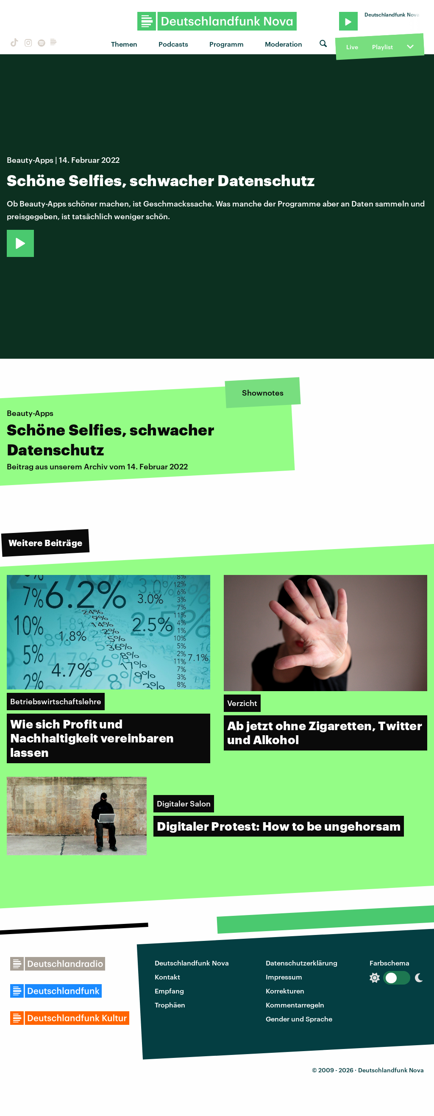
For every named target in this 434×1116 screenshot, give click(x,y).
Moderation (283, 44)
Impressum (284, 977)
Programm (226, 44)
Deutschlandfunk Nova (192, 963)
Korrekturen (285, 991)
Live (352, 46)
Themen (124, 44)
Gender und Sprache (299, 1019)
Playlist (382, 46)
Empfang (169, 991)
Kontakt (167, 977)
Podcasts (173, 44)
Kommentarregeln (295, 1005)
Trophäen (170, 1005)
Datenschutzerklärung (301, 963)
